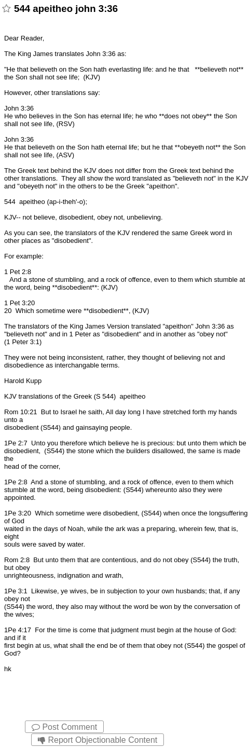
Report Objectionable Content (97, 740)
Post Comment (64, 727)
